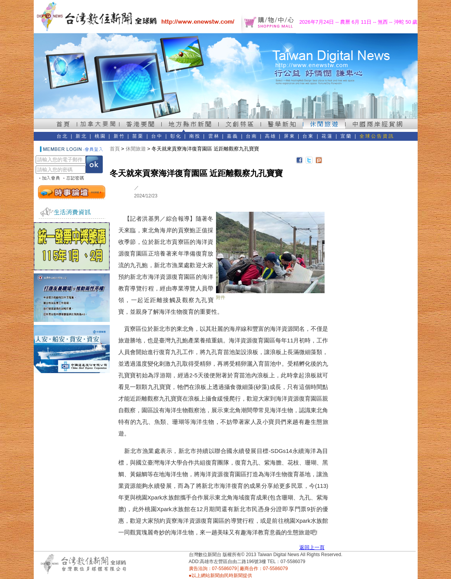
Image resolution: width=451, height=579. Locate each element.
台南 (251, 136)
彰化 (176, 136)
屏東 (289, 136)
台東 (308, 136)
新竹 (119, 136)
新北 (81, 136)
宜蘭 (346, 136)
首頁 (115, 149)
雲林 (214, 136)
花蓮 (327, 136)
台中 (157, 136)
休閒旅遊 (136, 149)
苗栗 (138, 136)
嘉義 (232, 136)
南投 (195, 136)
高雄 (270, 136)
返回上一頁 (312, 547)
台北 (62, 136)
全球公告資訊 (376, 136)
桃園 (100, 136)
